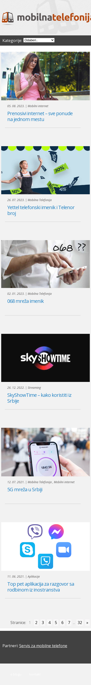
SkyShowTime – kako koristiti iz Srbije (39, 398)
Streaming (34, 388)
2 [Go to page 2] (36, 622)
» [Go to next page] (87, 622)
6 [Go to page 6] (62, 622)
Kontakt (35, 674)
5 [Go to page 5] (56, 622)
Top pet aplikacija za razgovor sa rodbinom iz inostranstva (40, 587)
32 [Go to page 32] (80, 622)
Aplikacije (34, 576)
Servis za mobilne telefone (43, 645)
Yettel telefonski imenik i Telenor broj (40, 210)
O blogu (15, 674)
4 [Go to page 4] (49, 622)
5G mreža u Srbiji (24, 489)
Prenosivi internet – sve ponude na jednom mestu (40, 116)
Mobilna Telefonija (40, 200)
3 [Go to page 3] (43, 622)
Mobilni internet (38, 106)
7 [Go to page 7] (69, 622)
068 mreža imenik (25, 301)
